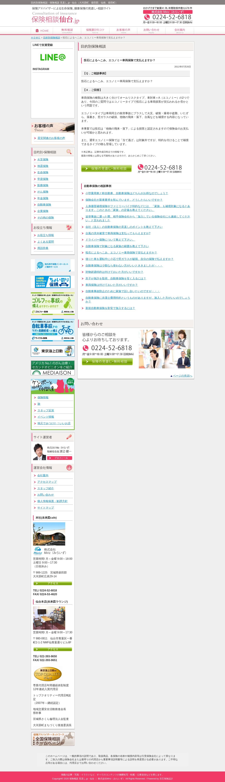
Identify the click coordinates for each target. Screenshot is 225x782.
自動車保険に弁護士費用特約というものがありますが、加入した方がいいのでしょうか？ (137, 299)
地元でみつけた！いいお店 (54, 423)
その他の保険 (45, 217)
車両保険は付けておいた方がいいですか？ (111, 284)
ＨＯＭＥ (35, 37)
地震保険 (42, 166)
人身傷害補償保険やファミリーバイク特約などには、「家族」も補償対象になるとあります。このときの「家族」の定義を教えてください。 (137, 208)
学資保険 (42, 178)
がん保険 (42, 191)
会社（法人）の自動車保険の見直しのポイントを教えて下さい (124, 226)
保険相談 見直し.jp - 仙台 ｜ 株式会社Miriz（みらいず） (97, 778)
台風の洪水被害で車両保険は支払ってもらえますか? (117, 233)
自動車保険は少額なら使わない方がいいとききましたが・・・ (124, 265)
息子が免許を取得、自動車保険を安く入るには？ (115, 278)
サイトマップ (45, 507)
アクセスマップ (47, 481)
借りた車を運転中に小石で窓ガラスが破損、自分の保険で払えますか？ (129, 259)
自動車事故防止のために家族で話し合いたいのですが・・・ (122, 291)
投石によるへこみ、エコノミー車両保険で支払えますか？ (121, 252)
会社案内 (42, 475)
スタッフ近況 (46, 410)
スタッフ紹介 (45, 488)
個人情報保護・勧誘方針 (52, 501)
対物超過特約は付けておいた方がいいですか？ (114, 271)
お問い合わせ (45, 494)
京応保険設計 (166, 778)
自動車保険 (44, 204)
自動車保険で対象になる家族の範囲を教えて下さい (117, 246)
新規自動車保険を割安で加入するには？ (110, 308)
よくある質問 (45, 241)
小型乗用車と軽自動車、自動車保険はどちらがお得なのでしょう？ (126, 193)
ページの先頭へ (182, 375)
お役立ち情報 (45, 235)
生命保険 (42, 172)
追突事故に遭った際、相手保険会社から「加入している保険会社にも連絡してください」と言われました (137, 218)
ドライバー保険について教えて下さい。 (110, 239)
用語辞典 (42, 248)
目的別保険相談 (51, 37)
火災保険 (42, 159)
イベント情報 (46, 416)
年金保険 (42, 198)
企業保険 (42, 211)
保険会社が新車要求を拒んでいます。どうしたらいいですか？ (124, 199)
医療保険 (42, 185)
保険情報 (43, 397)
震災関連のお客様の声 (51, 138)
